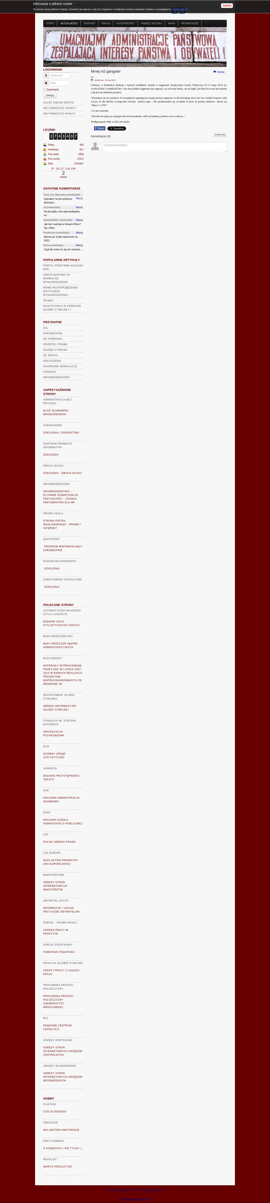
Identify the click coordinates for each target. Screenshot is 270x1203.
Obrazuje (50, 1122)
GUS (46, 746)
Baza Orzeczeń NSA (58, 636)
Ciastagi (49, 1104)
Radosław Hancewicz (59, 561)
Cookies (49, 371)
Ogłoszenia (52, 360)
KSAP (47, 812)
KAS (46, 790)
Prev (48, 48)
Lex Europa (52, 853)
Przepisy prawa (55, 344)
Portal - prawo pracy (60, 922)
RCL (46, 1018)
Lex (46, 834)
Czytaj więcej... (181, 9)
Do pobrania (52, 338)
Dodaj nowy (220, 134)
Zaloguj (50, 95)
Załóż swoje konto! (58, 102)
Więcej (79, 198)
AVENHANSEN (52, 425)
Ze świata (50, 355)
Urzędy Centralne (57, 1040)
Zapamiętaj (52, 89)
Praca (106, 23)
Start (50, 23)
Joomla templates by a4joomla (135, 1199)
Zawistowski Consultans (62, 579)
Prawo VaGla (53, 513)
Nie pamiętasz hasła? (59, 113)
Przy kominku (53, 1141)
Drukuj (218, 72)
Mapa (171, 23)
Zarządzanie (52, 333)
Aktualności (69, 23)
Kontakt (89, 23)
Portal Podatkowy (57, 944)
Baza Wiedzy (52, 658)
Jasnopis (50, 768)
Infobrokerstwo (56, 377)
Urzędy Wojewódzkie (59, 1065)
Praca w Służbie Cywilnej (63, 963)
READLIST (50, 1159)
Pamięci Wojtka (151, 23)
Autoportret (125, 23)
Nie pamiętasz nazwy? (59, 108)
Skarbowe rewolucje (60, 366)
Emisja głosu (53, 465)
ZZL (45, 327)
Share (99, 128)
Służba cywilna (55, 349)
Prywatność (189, 23)
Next (221, 48)
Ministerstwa (53, 875)
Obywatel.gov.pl (56, 900)
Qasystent (51, 539)
